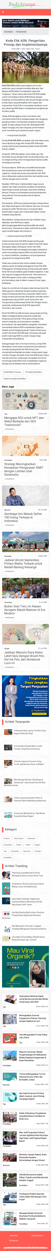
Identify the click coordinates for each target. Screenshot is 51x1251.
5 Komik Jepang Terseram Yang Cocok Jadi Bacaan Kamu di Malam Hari (24, 764)
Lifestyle (37, 851)
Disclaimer (13, 1240)
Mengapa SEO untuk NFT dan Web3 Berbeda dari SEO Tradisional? (24, 421)
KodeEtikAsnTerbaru (12, 372)
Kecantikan (8, 845)
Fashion (7, 838)
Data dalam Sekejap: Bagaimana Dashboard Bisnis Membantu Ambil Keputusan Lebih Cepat (27, 902)
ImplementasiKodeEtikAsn (15, 379)
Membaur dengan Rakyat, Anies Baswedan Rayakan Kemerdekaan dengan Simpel (33, 1157)
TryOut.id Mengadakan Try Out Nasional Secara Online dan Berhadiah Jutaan (32, 1077)
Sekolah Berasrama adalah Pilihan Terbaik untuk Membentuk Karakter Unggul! (33, 1177)
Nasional (7, 510)
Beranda (13, 1235)
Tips (5, 414)
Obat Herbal (18, 838)
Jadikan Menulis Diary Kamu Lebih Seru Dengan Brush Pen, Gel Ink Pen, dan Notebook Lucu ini (24, 658)
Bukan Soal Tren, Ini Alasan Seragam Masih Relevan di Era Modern (24, 610)
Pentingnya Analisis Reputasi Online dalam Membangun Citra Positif (32, 1197)
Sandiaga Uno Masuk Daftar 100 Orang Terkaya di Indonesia (23, 517)
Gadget (6, 649)
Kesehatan (15, 851)
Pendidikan (8, 460)
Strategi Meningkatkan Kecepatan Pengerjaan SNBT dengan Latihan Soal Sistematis (24, 469)
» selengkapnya (9, 429)
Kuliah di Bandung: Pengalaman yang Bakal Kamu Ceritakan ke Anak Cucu (32, 1116)
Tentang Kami (37, 1235)
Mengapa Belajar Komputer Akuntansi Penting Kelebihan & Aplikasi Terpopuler (32, 1216)
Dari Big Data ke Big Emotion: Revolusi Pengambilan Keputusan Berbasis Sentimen (23, 915)
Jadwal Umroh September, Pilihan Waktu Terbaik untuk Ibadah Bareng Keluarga (23, 563)
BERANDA (8, 32)
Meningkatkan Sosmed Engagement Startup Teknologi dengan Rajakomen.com (32, 1018)
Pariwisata (7, 556)
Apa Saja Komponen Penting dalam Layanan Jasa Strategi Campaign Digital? (31, 1096)
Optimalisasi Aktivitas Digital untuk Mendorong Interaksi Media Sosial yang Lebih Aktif (33, 999)
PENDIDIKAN (21, 32)
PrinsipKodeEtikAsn (33, 372)
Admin (37, 49)
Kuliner (18, 845)
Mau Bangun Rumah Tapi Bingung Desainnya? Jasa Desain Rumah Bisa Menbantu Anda (24, 782)
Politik (28, 845)
